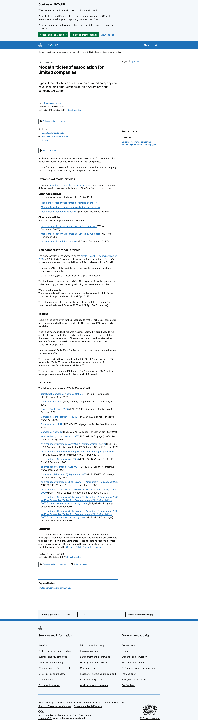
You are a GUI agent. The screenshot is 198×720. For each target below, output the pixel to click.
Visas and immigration (91, 679)
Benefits (42, 645)
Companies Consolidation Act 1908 (59, 416)
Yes (71, 614)
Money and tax (87, 668)
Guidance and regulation (134, 656)
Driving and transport (49, 685)
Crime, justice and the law (51, 673)
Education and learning (92, 645)
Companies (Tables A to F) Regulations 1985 (64, 474)
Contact (97, 702)
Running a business (77, 52)
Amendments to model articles (55, 136)
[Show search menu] (156, 45)
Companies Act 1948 (52, 431)
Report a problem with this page (140, 614)
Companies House (52, 103)
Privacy (49, 702)
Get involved (128, 685)
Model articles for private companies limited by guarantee (70, 207)
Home (41, 52)
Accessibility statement (79, 702)
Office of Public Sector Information (84, 547)
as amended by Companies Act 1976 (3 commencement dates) (73, 443)
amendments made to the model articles (69, 185)
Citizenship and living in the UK (54, 668)
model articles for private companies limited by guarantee (70, 233)
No (86, 614)
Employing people (89, 651)
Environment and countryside (95, 656)
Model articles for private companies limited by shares (69, 202)
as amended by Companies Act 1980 (60, 459)
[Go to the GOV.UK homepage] (48, 45)
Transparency (129, 673)
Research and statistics (134, 662)
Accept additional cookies (53, 34)
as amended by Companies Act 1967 (60, 436)
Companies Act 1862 (52, 401)
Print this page (49, 150)
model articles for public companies (59, 211)
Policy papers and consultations (138, 668)
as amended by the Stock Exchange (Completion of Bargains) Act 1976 (77, 451)
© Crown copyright (150, 718)
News (125, 651)
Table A (45, 140)
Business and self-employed (52, 656)
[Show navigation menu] (145, 45)
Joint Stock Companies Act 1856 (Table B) (62, 393)
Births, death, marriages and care (55, 651)
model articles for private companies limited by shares (69, 226)
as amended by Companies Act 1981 (59, 466)
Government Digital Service (88, 706)
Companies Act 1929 (52, 424)
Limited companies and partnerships (105, 52)
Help (40, 702)
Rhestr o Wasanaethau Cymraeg (54, 706)
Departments (128, 645)
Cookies (60, 702)
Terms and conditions (115, 702)
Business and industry (56, 52)
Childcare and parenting (50, 662)
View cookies (107, 35)
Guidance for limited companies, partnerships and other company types (139, 143)
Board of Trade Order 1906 (55, 409)
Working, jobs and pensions (94, 685)
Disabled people (46, 679)
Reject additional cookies (84, 34)
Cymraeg (135, 61)
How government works (134, 679)
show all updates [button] (73, 557)
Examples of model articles (53, 133)
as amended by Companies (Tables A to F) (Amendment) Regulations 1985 (79, 481)
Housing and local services (93, 662)
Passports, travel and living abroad (98, 673)
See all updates (74, 110)
